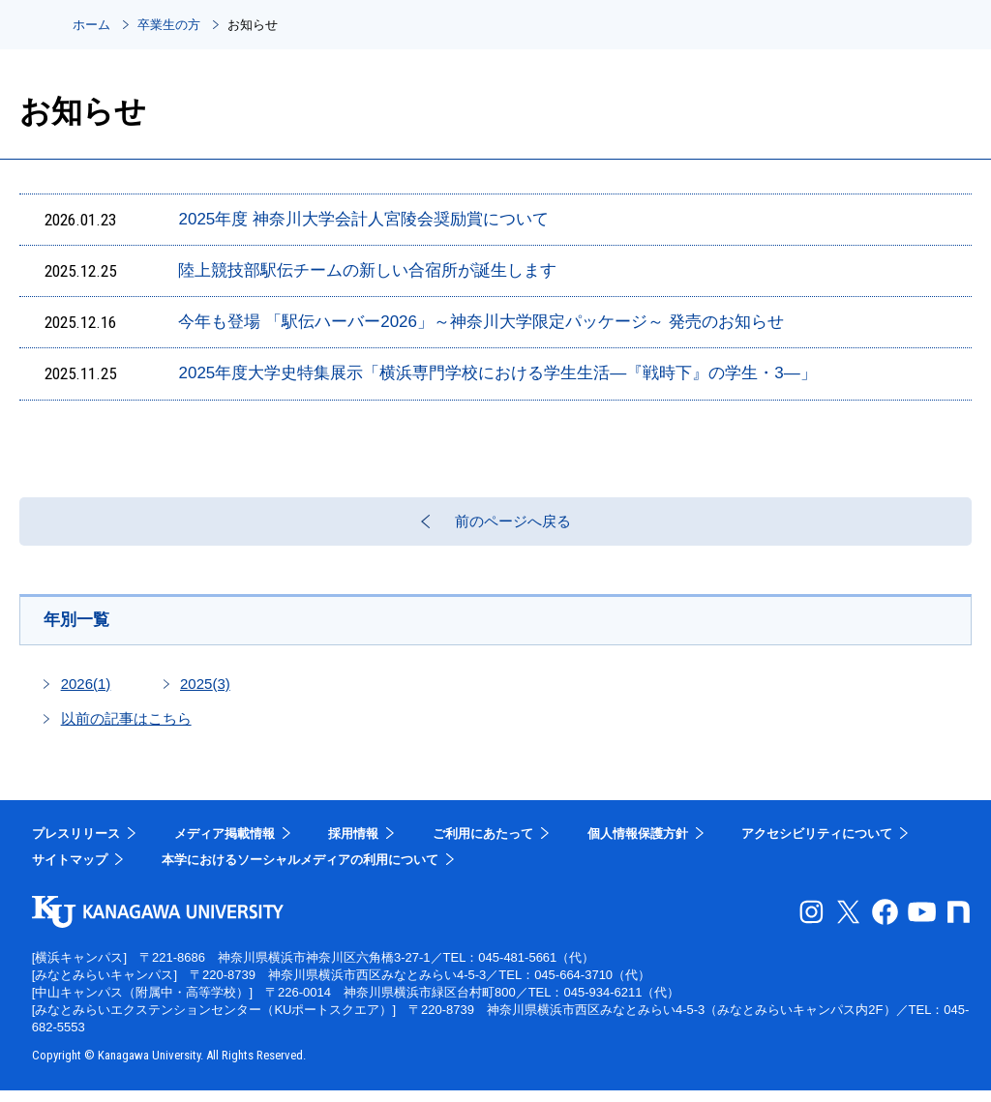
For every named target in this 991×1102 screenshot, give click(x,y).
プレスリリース (76, 845)
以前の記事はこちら (126, 730)
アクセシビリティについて (816, 845)
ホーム (91, 24)
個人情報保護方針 (637, 845)
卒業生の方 (168, 24)
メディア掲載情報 (224, 845)
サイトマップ (69, 871)
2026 (86, 695)
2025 (205, 695)
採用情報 (353, 845)
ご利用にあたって (483, 845)
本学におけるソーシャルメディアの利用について (300, 871)
